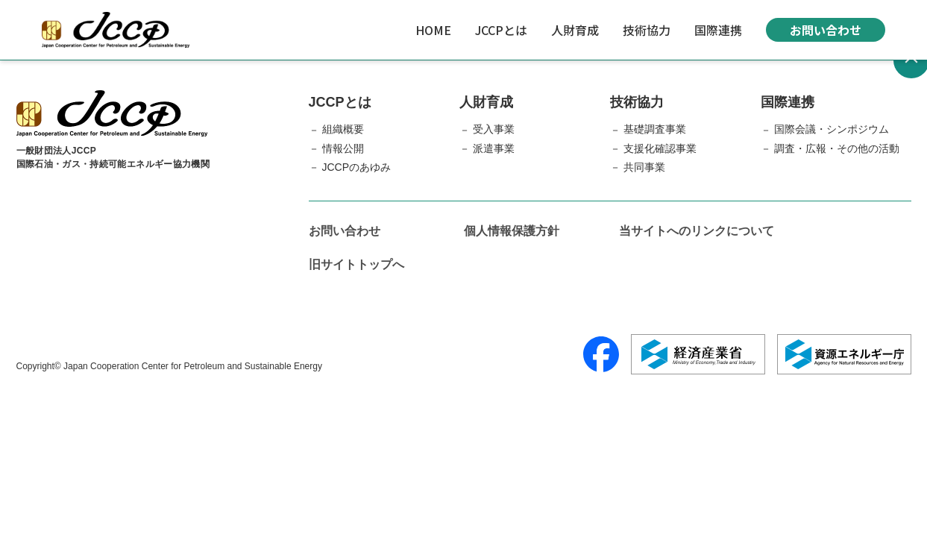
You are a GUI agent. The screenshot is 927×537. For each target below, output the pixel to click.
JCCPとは (501, 30)
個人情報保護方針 (511, 230)
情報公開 (343, 148)
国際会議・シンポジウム (831, 129)
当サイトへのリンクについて (696, 230)
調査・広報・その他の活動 (836, 148)
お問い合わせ (825, 30)
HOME (433, 30)
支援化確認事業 (660, 148)
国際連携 (718, 30)
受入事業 (494, 129)
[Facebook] (601, 354)
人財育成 (575, 30)
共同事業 (644, 167)
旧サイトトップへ (356, 264)
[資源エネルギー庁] (844, 354)
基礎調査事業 (654, 129)
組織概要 (343, 129)
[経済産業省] (698, 354)
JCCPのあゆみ (357, 167)
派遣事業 (494, 148)
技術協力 (646, 30)
